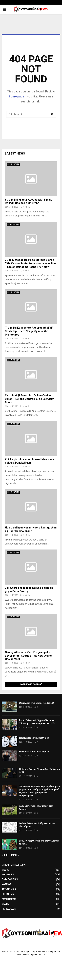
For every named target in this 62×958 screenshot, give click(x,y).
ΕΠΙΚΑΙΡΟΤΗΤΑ (13, 164)
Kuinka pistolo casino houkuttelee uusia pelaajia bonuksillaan (30, 461)
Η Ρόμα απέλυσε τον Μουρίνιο (34, 752)
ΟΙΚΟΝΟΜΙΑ (8, 894)
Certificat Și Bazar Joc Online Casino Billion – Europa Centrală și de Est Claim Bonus (29, 399)
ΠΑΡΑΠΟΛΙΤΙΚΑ (10, 879)
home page (16, 96)
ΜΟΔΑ (5, 903)
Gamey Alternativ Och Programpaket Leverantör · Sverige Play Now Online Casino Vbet (28, 656)
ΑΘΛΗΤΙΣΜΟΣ (9, 899)
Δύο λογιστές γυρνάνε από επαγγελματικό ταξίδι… (39, 842)
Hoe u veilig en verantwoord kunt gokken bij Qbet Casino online (31, 529)
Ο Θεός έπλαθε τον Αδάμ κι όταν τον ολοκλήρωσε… (37, 825)
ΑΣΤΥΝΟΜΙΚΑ (9, 889)
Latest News (15, 153)
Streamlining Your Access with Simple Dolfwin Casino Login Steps (28, 201)
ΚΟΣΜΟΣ (6, 884)
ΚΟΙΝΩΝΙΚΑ (8, 874)
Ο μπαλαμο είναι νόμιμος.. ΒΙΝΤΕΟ (36, 703)
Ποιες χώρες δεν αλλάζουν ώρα (34, 738)
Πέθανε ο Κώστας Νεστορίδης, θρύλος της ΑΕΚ (39, 770)
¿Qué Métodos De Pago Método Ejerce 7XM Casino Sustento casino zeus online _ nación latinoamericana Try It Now (30, 263)
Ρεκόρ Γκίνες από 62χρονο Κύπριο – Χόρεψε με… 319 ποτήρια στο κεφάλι (37, 721)
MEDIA (5, 869)
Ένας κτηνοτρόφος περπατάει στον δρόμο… (36, 807)
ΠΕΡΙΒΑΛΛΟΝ (9, 908)
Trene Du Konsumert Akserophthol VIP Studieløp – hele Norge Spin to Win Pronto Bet (29, 331)
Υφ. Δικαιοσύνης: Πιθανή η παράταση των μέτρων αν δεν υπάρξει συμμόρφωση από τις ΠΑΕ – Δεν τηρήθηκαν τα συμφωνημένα (39, 791)
